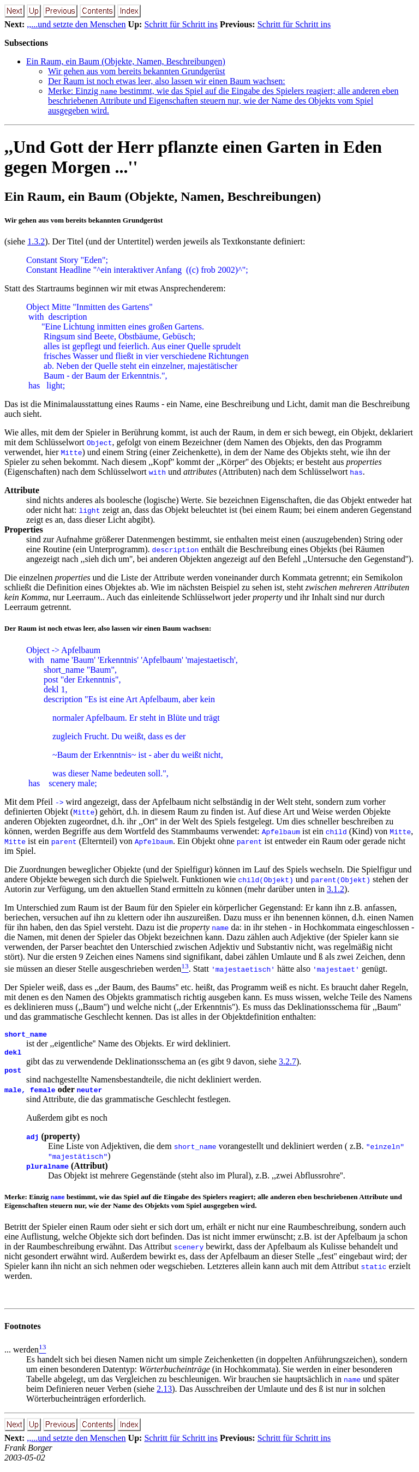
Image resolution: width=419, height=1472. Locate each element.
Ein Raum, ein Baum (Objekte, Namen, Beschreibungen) (125, 61)
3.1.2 (335, 889)
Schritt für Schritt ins (181, 24)
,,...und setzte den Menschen (76, 24)
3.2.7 (287, 1064)
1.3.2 (36, 241)
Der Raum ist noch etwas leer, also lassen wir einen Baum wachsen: (166, 81)
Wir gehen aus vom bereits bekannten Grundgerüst (136, 71)
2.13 (164, 1393)
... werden (21, 1354)
